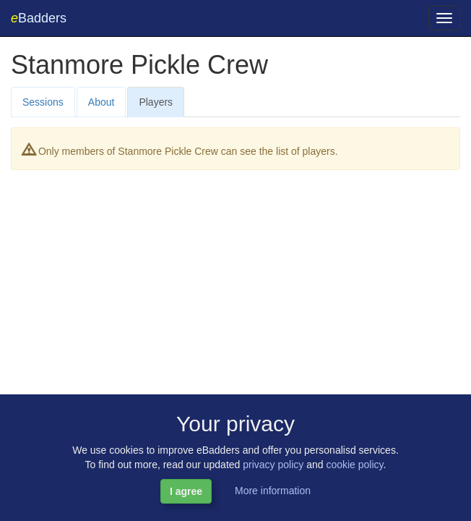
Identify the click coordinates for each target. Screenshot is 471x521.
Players (156, 102)
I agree (186, 491)
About (101, 102)
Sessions (43, 102)
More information (273, 490)
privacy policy (273, 464)
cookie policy (354, 464)
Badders (38, 18)
